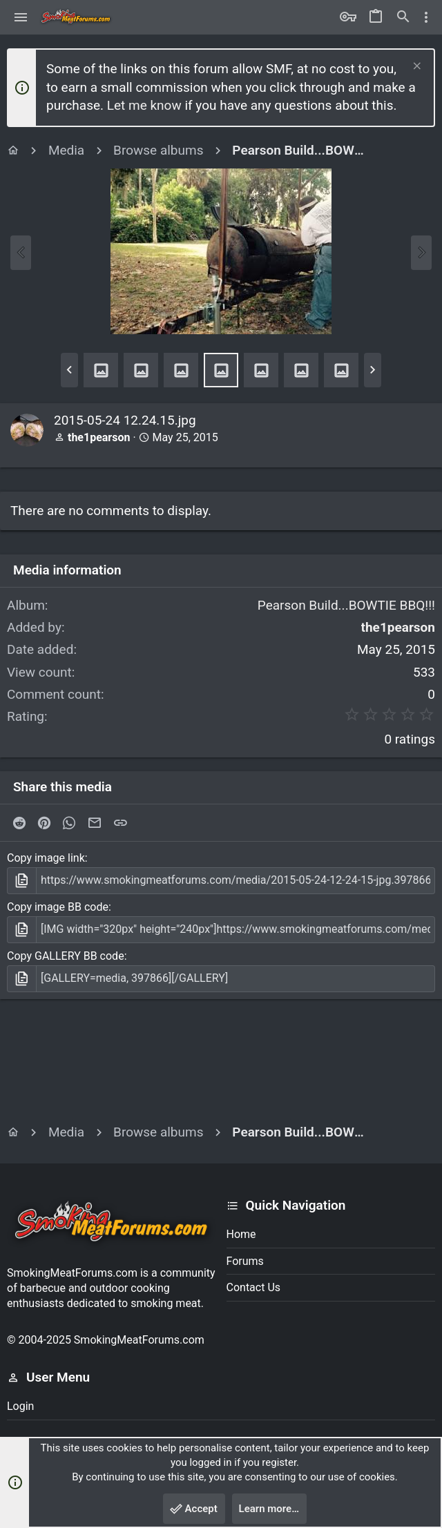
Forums (245, 1261)
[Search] (403, 17)
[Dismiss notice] (415, 67)
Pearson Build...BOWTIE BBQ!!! (346, 605)
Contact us (254, 1287)
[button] (21, 17)
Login (20, 1406)
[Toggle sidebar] (426, 17)
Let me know (144, 105)
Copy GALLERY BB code (65, 956)
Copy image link (46, 857)
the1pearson (99, 437)
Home (241, 1234)
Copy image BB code (57, 906)
